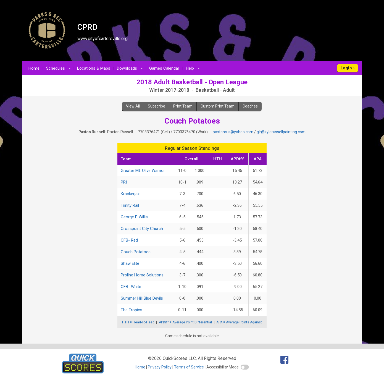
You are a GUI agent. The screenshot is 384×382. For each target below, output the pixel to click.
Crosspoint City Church (142, 228)
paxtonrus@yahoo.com (233, 132)
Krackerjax (130, 193)
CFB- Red (129, 240)
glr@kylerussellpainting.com (281, 132)
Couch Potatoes (136, 251)
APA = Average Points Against (239, 322)
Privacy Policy (160, 367)
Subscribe (156, 106)
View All (133, 106)
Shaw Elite (130, 263)
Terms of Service (189, 367)
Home (34, 68)
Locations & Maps (93, 68)
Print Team (183, 106)
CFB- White (131, 286)
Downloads (130, 68)
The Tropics (131, 309)
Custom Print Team (218, 106)
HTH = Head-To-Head (138, 322)
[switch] (245, 367)
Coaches (250, 106)
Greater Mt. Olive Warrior (143, 170)
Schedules (59, 68)
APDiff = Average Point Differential (185, 322)
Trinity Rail (130, 205)
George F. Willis (134, 216)
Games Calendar (164, 68)
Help (193, 68)
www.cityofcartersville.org (102, 38)
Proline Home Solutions (142, 275)
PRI (124, 182)
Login (346, 68)
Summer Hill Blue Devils (142, 298)
